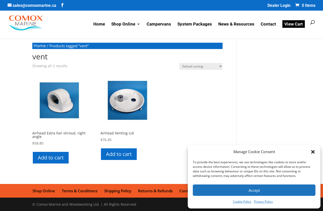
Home (99, 24)
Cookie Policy (242, 201)
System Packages (194, 24)
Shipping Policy (116, 190)
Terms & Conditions (79, 190)
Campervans (159, 24)
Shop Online (123, 24)
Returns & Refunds (154, 190)
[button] (312, 151)
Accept (254, 190)
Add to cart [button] (51, 157)
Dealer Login (278, 6)
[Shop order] (201, 66)
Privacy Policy (263, 201)
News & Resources (236, 24)
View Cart (293, 24)
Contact (268, 24)
